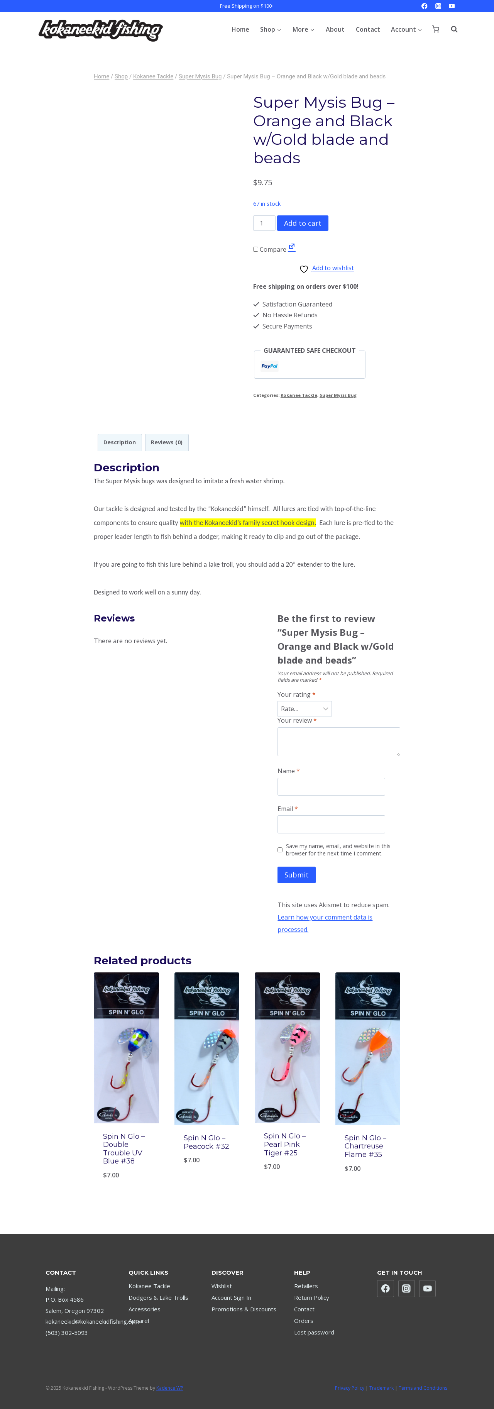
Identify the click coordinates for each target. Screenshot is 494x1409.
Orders (303, 1320)
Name (288, 771)
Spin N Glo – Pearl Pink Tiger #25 (285, 1144)
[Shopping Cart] (435, 29)
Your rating (296, 695)
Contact (368, 29)
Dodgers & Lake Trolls (158, 1297)
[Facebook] (425, 6)
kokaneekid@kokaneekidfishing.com (92, 1321)
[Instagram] (438, 6)
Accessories (145, 1309)
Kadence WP (169, 1388)
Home (240, 29)
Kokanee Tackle (299, 395)
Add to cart (302, 223)
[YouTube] (452, 6)
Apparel (139, 1320)
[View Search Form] (450, 29)
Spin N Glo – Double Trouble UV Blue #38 (124, 1149)
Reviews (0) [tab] (167, 442)
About (335, 29)
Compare (269, 249)
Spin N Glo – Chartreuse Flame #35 (365, 1146)
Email (287, 809)
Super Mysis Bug (338, 395)
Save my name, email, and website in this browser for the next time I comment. (338, 850)
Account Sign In (231, 1297)
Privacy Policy (349, 1388)
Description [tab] (119, 442)
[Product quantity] (264, 223)
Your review (297, 720)
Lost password (314, 1332)
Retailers (306, 1286)
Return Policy (311, 1297)
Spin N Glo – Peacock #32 (206, 1142)
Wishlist (221, 1286)
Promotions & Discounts (243, 1309)
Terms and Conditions (423, 1388)
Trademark (381, 1388)
